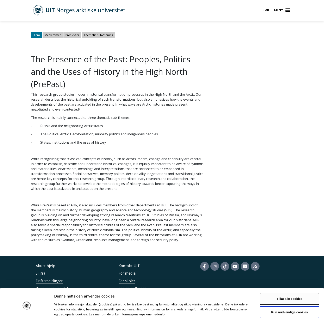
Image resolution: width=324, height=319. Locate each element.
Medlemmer (52, 35)
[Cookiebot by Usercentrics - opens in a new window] (27, 311)
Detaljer (220, 311)
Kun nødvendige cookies (289, 295)
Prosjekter (72, 35)
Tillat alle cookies (289, 282)
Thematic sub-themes (98, 35)
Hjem (36, 35)
